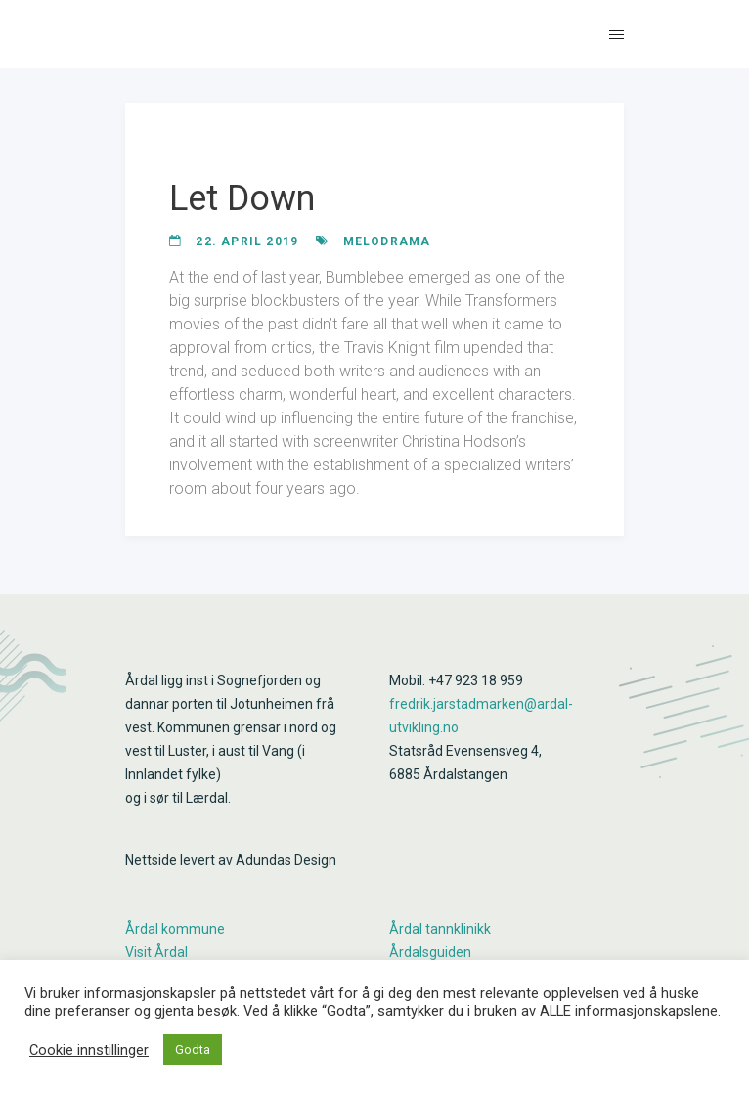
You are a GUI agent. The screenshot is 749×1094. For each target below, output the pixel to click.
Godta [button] (192, 1049)
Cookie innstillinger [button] (89, 1050)
